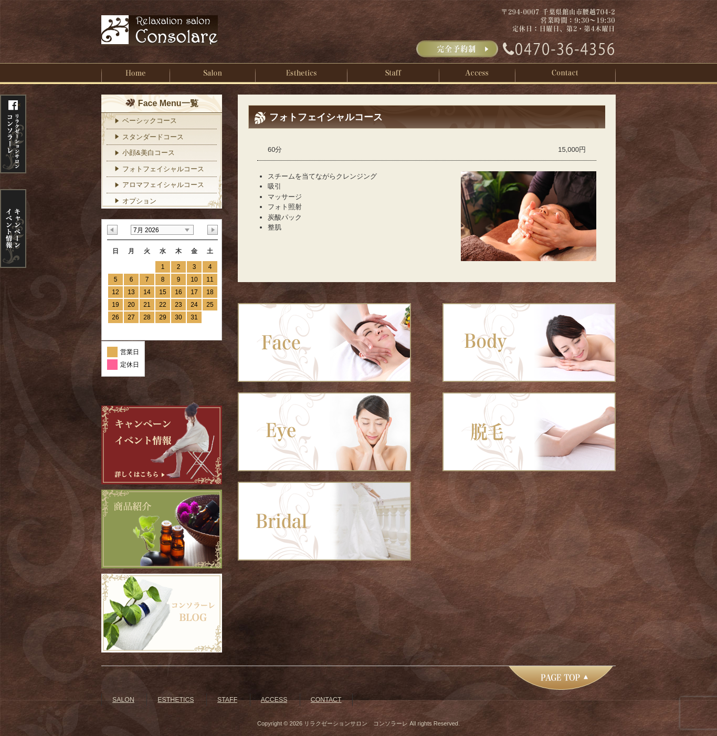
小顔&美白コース (148, 153)
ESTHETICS (175, 699)
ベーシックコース (149, 121)
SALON (123, 699)
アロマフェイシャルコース (163, 185)
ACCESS (274, 699)
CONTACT (326, 699)
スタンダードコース (153, 137)
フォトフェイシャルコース (163, 169)
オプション (139, 201)
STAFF (227, 699)
